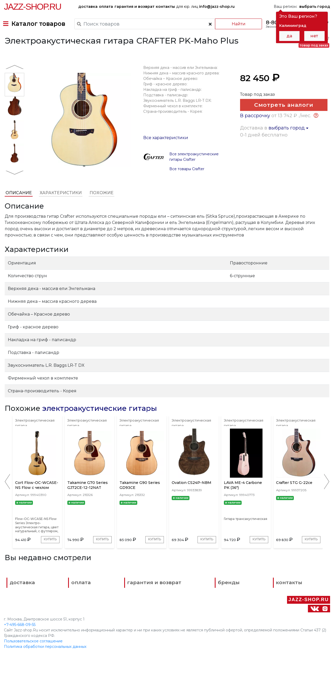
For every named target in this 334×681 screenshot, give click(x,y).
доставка (88, 6)
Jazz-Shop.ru (32, 6)
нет (314, 35)
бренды (188, 618)
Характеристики (60, 207)
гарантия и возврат (134, 6)
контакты (165, 6)
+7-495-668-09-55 (19, 640)
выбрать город (289, 165)
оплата (106, 6)
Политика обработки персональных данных (45, 662)
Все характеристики (165, 152)
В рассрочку (256, 152)
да (289, 35)
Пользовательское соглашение (33, 657)
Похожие (101, 207)
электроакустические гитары (98, 422)
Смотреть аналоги (282, 122)
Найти (232, 23)
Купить (26, 571)
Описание (18, 207)
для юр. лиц (205, 6)
